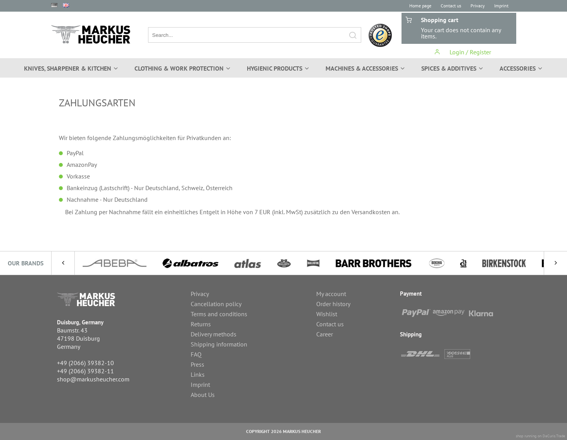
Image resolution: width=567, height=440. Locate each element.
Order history (333, 304)
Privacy (477, 6)
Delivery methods (213, 334)
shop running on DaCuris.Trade (540, 435)
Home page (420, 6)
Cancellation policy (216, 304)
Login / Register (462, 52)
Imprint (501, 6)
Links (198, 374)
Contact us (451, 6)
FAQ (196, 354)
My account (331, 294)
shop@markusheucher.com (93, 379)
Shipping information (219, 344)
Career (324, 334)
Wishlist (326, 314)
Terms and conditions (219, 314)
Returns (201, 324)
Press (197, 364)
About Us (203, 394)
